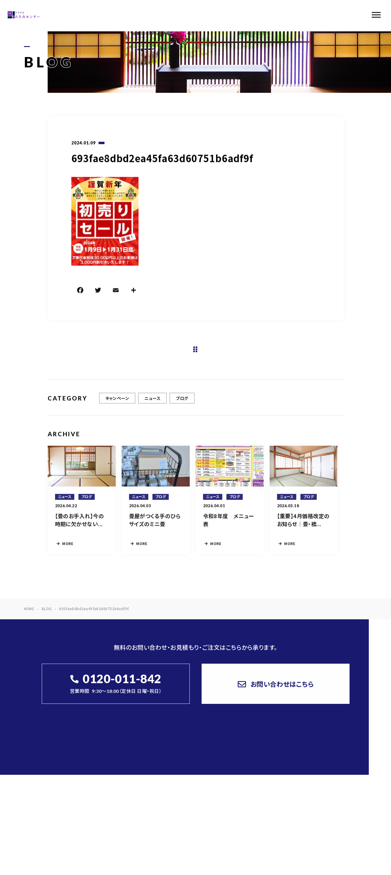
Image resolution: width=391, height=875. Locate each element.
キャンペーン (117, 402)
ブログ (182, 402)
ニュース (152, 402)
